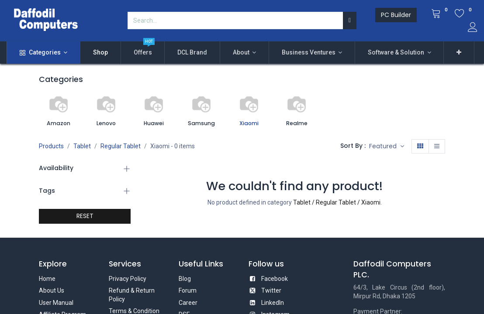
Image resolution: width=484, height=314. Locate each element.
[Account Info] (472, 28)
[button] (459, 52)
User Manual (56, 302)
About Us (51, 290)
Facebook (274, 278)
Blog (185, 278)
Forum (188, 290)
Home (47, 278)
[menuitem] (100, 52)
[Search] (349, 20)
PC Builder (396, 14)
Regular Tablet (120, 146)
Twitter (271, 290)
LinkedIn (272, 302)
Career (188, 302)
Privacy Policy (127, 278)
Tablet (82, 146)
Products (51, 146)
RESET (84, 216)
